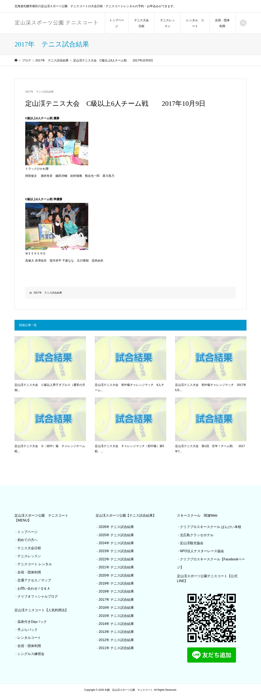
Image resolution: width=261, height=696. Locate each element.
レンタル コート (195, 23)
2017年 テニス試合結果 (39, 91)
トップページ (116, 23)
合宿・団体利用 (222, 23)
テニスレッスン (167, 23)
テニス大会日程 (141, 23)
